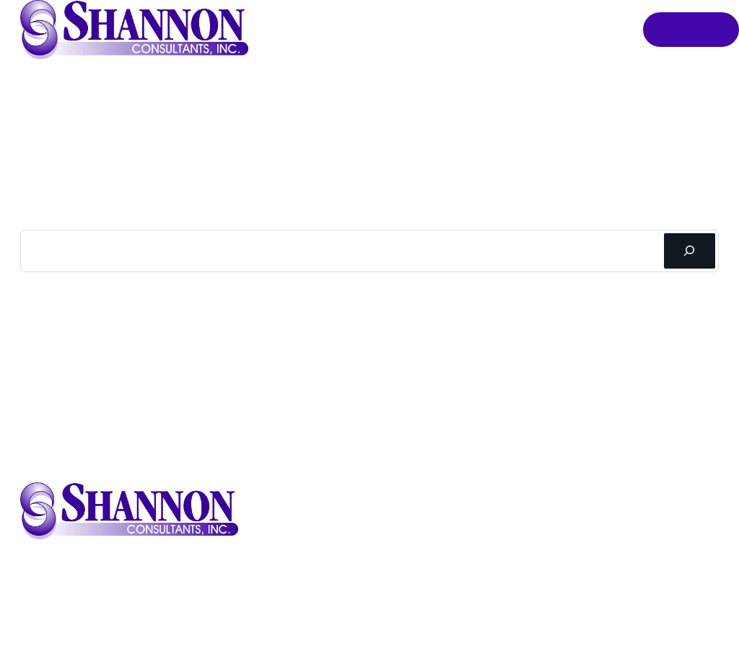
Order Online (691, 29)
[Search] (689, 251)
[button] (134, 29)
